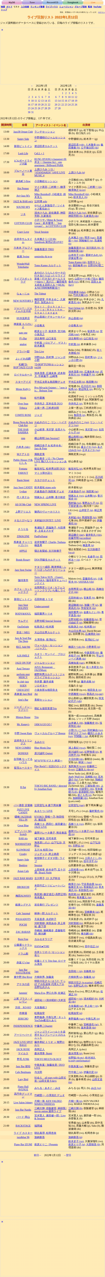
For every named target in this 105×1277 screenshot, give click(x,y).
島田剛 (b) (91, 382)
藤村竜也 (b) (96, 811)
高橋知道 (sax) (76, 662)
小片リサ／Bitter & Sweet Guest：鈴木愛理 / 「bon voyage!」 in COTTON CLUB (50, 223)
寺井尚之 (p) (75, 403)
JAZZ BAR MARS (23, 878)
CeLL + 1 (39, 153)
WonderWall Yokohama (23, 265)
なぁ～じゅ (23, 293)
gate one (23, 332)
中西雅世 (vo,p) (77, 694)
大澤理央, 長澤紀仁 (45, 639)
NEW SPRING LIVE (45, 504)
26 (39, 108)
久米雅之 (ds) (75, 237)
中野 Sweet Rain (23, 733)
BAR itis (23, 838)
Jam (36, 971)
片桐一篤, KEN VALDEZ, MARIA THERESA (48, 1103)
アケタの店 (23, 984)
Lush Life (23, 153)
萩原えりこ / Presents (46, 1144)
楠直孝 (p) (88, 545)
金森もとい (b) (92, 612)
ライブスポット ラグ (23, 280)
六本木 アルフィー (23, 249)
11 (36, 100)
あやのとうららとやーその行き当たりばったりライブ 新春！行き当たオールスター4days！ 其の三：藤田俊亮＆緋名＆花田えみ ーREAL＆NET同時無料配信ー (50, 280)
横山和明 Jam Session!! (47, 438)
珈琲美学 (23, 580)
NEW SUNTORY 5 (23, 300)
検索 (3, 7)
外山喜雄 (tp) (75, 318)
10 (32, 100)
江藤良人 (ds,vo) (85, 769)
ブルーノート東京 (23, 172)
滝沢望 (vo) (91, 429)
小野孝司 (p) (93, 647)
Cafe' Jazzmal (23, 913)
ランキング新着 (37, 7)
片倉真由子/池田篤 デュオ (49, 491)
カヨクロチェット (44, 480)
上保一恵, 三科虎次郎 (46, 408)
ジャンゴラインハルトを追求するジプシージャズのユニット (49, 1034)
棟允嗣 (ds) (87, 933)
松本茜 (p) (90, 626)
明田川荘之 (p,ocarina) (80, 982)
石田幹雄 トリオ (43, 599)
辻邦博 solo (40, 201)
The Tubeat (40, 293)
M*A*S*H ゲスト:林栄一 (48, 760)
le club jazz (23, 681)
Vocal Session (41, 232)
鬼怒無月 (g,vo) (77, 766)
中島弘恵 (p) (92, 1018)
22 (49, 104)
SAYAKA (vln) (86, 581)
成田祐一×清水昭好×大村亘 (50, 1000)
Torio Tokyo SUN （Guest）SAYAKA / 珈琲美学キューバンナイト (50, 580)
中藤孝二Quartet (43, 1026)
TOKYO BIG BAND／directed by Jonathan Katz (50, 787)
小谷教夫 (39, 325)
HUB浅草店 (23, 318)
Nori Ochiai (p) (76, 308)
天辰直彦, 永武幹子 (45, 919)
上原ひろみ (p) (76, 172)
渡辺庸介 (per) (76, 535)
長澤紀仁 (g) (92, 639)
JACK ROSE (23, 1049)
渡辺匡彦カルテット (46, 146)
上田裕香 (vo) (76, 869)
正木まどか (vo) (91, 450)
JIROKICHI (23, 887)
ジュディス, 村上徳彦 (46, 854)
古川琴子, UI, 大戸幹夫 (47, 878)
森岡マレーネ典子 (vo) (81, 831)
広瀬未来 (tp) (91, 371)
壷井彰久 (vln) (93, 535)
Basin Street (23, 480)
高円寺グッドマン (23, 1095)
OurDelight (23, 626)
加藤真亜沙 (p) (76, 247)
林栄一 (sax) (85, 762)
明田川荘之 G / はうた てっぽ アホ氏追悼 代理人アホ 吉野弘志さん (49, 984)
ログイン (101, 12)
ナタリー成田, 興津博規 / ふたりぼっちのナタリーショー (50, 570)
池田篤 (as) (92, 491)
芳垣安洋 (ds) (88, 608)
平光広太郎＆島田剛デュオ (49, 382)
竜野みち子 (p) (90, 503)
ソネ (23, 214)
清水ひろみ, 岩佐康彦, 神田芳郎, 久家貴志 (49, 214)
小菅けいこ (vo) (77, 730)
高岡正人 (39, 1049)
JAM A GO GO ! (43, 724)
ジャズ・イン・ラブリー (23, 709)
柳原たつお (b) (76, 647)
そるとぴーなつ (23, 520)
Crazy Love (23, 232)
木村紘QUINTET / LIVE (47, 520)
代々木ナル (23, 497)
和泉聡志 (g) (90, 887)
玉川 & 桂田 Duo (43, 849)
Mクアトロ (23, 454)
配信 (90, 7)
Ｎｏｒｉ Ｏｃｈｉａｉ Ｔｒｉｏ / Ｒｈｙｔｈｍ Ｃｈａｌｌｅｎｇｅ (49, 309)
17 (32, 104)
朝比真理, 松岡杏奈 (45, 1133)
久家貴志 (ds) (91, 216)
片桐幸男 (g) (75, 977)
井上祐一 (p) (91, 1006)
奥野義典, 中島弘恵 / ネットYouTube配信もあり (50, 1019)
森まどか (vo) (88, 447)
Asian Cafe (23, 871)
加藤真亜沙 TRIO (44, 249)
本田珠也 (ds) (85, 890)
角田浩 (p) (79, 415)
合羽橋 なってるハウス (23, 761)
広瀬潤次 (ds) (92, 634)
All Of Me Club (23, 504)
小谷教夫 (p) (75, 325)
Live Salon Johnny (23, 1102)
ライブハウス (52, 7)
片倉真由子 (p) (76, 491)
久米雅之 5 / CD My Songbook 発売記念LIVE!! (48, 241)
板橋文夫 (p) (75, 887)
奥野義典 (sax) (76, 1018)
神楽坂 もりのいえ (23, 326)
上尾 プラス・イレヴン (23, 1000)
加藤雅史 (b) (91, 723)
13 (42, 100)
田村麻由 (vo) (95, 730)
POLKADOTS (23, 919)
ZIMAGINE (23, 536)
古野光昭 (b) (75, 619)
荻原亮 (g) (93, 331)
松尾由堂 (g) (75, 1013)
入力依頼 (25, 7)
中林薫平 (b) (88, 374)
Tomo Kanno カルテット (47, 265)
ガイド (9, 7)
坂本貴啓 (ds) (88, 1027)
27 (42, 108)
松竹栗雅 (39, 397)
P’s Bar (23, 338)
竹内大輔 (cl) (80, 295)
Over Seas (23, 403)
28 (45, 108)
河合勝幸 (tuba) (76, 292)
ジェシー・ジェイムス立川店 (23, 310)
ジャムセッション (44, 662)
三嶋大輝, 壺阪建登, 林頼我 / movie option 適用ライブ (50, 1110)
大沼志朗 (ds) (75, 759)
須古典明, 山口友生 (45, 338)
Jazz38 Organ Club (23, 131)
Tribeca (23, 408)
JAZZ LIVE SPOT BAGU (23, 1044)
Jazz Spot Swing (23, 570)
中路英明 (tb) (91, 652)
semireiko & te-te (43, 256)
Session (38, 865)
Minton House (23, 717)
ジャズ (38, 415)
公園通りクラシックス (23, 946)
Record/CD (52, 2)
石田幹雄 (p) (75, 597)
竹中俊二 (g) (75, 1072)
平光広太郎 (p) (76, 382)
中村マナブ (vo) (77, 733)
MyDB (12, 2)
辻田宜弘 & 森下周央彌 (47, 805)
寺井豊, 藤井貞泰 (44, 681)
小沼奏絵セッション (46, 181)
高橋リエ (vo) (76, 824)
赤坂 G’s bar (23, 962)
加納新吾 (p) (75, 1137)
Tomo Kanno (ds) (77, 262)
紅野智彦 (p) (91, 752)
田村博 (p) (90, 357)
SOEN (23, 685)
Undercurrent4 (41, 606)
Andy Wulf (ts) (76, 776)
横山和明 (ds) (75, 436)
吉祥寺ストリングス (23, 742)
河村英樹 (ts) (75, 923)
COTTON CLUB (23, 223)
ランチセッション (44, 131)
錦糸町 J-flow (23, 181)
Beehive (23, 865)
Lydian (23, 491)
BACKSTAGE (23, 1125)
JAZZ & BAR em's (23, 201)
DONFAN (23, 753)
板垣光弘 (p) (75, 468)
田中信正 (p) (92, 946)
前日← (38, 1155)
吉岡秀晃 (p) (75, 589)
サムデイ (23, 621)
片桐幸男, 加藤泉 (44, 977)
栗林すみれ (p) (94, 255)
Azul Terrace (23, 668)
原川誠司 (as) (75, 752)
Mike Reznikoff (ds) (78, 194)
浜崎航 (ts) (91, 776)
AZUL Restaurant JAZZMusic (44, 669)
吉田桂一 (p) (75, 971)
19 (39, 104)
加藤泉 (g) (89, 977)
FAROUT (23, 473)
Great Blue (23, 825)
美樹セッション (43, 699)
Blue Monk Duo (42, 747)
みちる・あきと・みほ (47, 1088)
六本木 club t (23, 447)
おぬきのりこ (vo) (78, 422)
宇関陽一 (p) (81, 736)
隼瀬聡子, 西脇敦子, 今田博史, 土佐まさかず (49, 529)
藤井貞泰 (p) (88, 681)
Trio (36, 717)
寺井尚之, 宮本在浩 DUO (48, 403)
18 (35, 104)
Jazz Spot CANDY (23, 487)
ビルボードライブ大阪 (23, 162)
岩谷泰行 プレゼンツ (46, 904)
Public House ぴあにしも (23, 462)
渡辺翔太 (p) (85, 389)
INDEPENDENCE (23, 1026)
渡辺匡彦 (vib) (76, 144)
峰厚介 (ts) (74, 884)
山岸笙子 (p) (86, 510)
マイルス (23, 1053)
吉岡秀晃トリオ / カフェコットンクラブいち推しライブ (49, 590)
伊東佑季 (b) (75, 258)
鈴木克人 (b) (80, 197)
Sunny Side (23, 139)
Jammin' (23, 993)
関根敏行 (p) (86, 240)
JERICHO (23, 1018)
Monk (23, 397)
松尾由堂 (39, 1013)
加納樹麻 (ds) (80, 798)
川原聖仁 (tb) (86, 789)
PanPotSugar (41, 536)
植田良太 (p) (94, 690)
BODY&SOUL (23, 613)
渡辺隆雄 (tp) (75, 605)
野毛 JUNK (23, 1059)
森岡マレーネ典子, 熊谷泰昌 (50, 832)
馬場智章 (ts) (89, 517)
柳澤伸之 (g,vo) (77, 190)
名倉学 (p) (93, 556)
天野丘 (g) (78, 845)
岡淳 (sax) (89, 237)
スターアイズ (23, 382)
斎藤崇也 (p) (89, 578)
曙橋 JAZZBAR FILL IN (23, 818)
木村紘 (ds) (74, 517)
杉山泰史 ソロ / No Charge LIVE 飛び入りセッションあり (50, 461)
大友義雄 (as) (75, 1006)
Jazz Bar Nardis (23, 1109)
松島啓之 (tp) (75, 626)
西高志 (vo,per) (95, 694)
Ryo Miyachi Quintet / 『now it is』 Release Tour (50, 389)
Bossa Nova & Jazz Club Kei (23, 424)
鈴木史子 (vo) (76, 1141)
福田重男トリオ (43, 613)
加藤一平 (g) (91, 605)
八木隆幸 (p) (92, 144)
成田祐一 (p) (75, 998)
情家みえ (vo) (76, 495)
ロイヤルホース (23, 374)
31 (32, 112)
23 (29, 108)
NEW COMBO (23, 747)
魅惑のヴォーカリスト (47, 511)
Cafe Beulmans (23, 1072)
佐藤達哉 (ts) (91, 619)
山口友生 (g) (90, 338)
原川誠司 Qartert (43, 753)
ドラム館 (23, 953)
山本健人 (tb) (75, 723)
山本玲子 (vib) (76, 255)
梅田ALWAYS (23, 895)
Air (36, 694)
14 (45, 100)
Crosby (23, 854)
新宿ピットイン (23, 146)
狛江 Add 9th (23, 647)
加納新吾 (39, 1137)
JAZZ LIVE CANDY (23, 811)
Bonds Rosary (23, 559)
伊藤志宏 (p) (90, 1072)
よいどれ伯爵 (23, 358)
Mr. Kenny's (23, 724)
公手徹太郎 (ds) (90, 147)
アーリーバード (23, 1035)
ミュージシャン (66, 7)
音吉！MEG (23, 632)
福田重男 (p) (75, 612)
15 (49, 100)
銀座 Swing (23, 256)
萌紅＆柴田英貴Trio (45, 708)
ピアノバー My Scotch (23, 833)
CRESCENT (23, 690)
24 (32, 108)
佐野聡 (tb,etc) (76, 1057)
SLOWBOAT (23, 849)
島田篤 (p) (74, 894)
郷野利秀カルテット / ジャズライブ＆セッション (49, 676)
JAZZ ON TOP (23, 662)
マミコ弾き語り (43, 473)
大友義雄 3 (40, 1007)
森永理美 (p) (75, 1053)
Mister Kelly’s (23, 389)
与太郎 (38, 1072)
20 (42, 104)
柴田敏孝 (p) (80, 265)
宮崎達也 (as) (91, 1024)
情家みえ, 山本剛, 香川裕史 (49, 497)
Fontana (23, 468)
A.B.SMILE (23, 655)
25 (35, 108)
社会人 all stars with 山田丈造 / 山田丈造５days (50, 1079)
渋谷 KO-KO (23, 1007)
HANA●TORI (41, 946)
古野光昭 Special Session (47, 621)
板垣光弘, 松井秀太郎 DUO (49, 468)
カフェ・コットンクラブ (23, 591)
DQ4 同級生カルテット (47, 559)
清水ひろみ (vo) (77, 212)
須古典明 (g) (75, 338)
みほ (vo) (96, 1088)
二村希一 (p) (94, 187)
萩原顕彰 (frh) (86, 792)
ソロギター (40, 685)
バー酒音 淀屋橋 (23, 805)
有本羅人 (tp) (84, 897)
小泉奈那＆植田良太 (46, 690)
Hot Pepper (23, 188)
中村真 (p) (74, 344)
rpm (23, 438)
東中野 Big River (23, 977)
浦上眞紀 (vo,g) (77, 747)
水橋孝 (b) (89, 971)
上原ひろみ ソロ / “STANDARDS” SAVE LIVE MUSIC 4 (49, 172)
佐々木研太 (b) (94, 667)
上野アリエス (23, 511)
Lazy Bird (23, 1079)
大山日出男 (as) (77, 631)
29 (49, 108)
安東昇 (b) (89, 597)
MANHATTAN (23, 844)
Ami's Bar (23, 699)
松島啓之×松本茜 (44, 626)
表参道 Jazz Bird (23, 694)
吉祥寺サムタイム (23, 241)
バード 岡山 (23, 1117)
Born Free (23, 939)
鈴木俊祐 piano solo (45, 487)
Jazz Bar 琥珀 (23, 1066)
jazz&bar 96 (23, 1137)
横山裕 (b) (89, 589)
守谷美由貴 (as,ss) (91, 884)
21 (45, 104)
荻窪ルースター (23, 767)
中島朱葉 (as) (75, 1066)
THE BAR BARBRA (23, 431)
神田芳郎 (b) (75, 216)
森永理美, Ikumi (43, 1053)
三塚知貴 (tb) (92, 785)
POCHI (23, 924)
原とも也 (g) (84, 795)
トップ (4, 10)
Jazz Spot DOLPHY (23, 607)
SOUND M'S (23, 207)
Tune (32, 2)
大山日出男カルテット (47, 632)
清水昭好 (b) (90, 998)
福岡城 (38, 1125)
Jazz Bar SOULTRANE (23, 971)
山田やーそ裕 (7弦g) (85, 278)
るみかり (39, 742)
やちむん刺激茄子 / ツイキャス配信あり (49, 207)
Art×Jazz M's (23, 195)
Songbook (72, 2)
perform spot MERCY (23, 676)
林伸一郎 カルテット (46, 913)
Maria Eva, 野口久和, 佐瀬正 (50, 993)
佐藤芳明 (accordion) (79, 538)
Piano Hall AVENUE (23, 1088)
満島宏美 (39, 454)
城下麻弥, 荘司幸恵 (45, 838)
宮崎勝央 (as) (91, 912)
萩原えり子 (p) (76, 1144)
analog (23, 344)
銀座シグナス (23, 904)
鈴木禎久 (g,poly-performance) (82, 1059)
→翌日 (67, 1155)
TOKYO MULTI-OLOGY (47, 1059)
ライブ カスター (23, 1133)
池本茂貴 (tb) (75, 371)
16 (29, 104)
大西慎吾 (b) (93, 1144)
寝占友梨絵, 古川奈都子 (48, 550)
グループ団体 (80, 7)
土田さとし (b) (93, 858)
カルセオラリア (43, 939)
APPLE (23, 550)
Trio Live (39, 351)
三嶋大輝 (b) (75, 1108)
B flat (23, 787)
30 (29, 112)
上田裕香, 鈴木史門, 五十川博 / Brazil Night (49, 871)
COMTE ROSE (23, 415)
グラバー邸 (23, 351)
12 (39, 100)
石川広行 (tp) (88, 386)
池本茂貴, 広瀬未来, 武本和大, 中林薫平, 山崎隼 (49, 375)
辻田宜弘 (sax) (76, 805)
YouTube (97, 7)
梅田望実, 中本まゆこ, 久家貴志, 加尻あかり (49, 301)
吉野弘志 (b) (80, 985)
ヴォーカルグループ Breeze (49, 733)
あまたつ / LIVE (43, 811)
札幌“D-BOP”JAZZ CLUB (23, 366)
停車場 (23, 1013)
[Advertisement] (52, 58)
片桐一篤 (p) (75, 1101)
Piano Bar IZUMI (23, 1144)
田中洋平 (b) (90, 861)
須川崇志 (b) (93, 247)
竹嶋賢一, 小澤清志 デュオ (49, 1095)
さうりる (23, 529)
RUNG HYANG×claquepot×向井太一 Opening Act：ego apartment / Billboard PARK (50, 162)
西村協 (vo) (74, 503)
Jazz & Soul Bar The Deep (23, 640)
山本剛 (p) (90, 495)
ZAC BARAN (23, 932)
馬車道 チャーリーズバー (23, 544)
